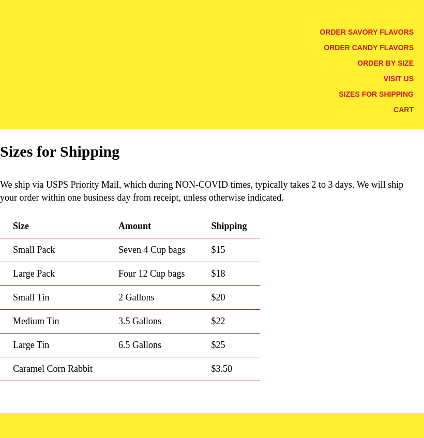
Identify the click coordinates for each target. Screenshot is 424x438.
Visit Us (399, 78)
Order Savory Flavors (367, 32)
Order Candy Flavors (369, 47)
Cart (403, 109)
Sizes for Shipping (376, 94)
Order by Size (385, 63)
